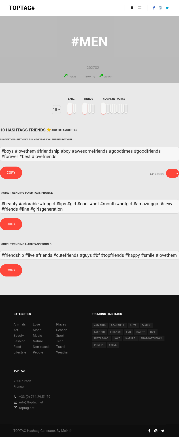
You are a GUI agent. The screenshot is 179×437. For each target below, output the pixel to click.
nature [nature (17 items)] (130, 338)
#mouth (108, 203)
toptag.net (24, 408)
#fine (24, 209)
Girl (69, 139)
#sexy (166, 203)
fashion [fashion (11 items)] (99, 332)
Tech (59, 341)
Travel (60, 347)
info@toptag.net (28, 402)
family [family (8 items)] (146, 325)
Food (17, 347)
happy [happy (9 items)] (140, 332)
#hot (94, 203)
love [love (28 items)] (117, 338)
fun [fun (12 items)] (128, 332)
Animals (20, 324)
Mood (37, 330)
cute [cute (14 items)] (133, 325)
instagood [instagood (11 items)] (101, 338)
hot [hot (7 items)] (152, 332)
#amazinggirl (146, 203)
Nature (38, 341)
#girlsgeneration (46, 209)
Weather (62, 352)
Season (61, 330)
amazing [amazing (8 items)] (100, 325)
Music (37, 336)
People (38, 352)
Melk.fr (66, 431)
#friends (9, 209)
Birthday (22, 139)
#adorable (29, 203)
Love (36, 324)
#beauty (9, 203)
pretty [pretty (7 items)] (99, 345)
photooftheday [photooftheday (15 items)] (151, 338)
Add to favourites (64, 130)
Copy (11, 172)
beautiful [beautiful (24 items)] (118, 325)
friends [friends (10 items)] (115, 332)
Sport (60, 336)
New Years (40, 139)
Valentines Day (57, 139)
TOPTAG (19, 431)
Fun (30, 139)
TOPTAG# (22, 7)
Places (61, 324)
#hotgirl (124, 203)
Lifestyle (20, 352)
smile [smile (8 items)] (113, 345)
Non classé (41, 347)
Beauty (19, 336)
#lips (61, 203)
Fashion (20, 341)
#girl (71, 203)
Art (16, 330)
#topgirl (47, 203)
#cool (82, 203)
